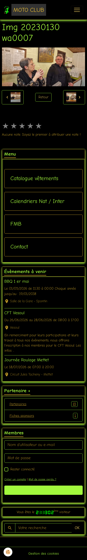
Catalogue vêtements (34, 178)
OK (77, 528)
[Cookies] (8, 552)
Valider (44, 490)
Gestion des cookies (43, 553)
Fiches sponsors (43, 415)
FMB (15, 224)
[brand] (25, 10)
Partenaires (43, 404)
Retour (43, 97)
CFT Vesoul (14, 312)
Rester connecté (22, 469)
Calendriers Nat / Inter (37, 201)
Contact (19, 247)
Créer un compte (15, 479)
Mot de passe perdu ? (42, 479)
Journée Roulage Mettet (26, 360)
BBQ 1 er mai (16, 281)
